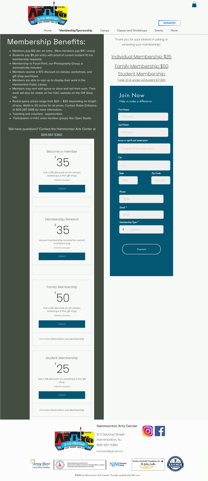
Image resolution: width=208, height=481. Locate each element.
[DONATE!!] (170, 23)
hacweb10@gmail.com (110, 451)
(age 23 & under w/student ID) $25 (141, 80)
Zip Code (156, 173)
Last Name (123, 125)
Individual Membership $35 (142, 57)
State (121, 173)
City (120, 157)
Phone (122, 192)
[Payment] (141, 249)
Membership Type (128, 222)
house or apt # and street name (133, 140)
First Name (123, 110)
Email (122, 207)
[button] (194, 4)
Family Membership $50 (141, 66)
